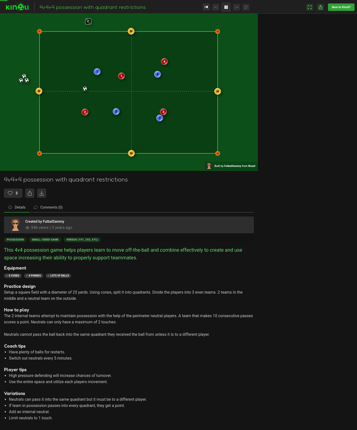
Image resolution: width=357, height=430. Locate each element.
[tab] (17, 208)
